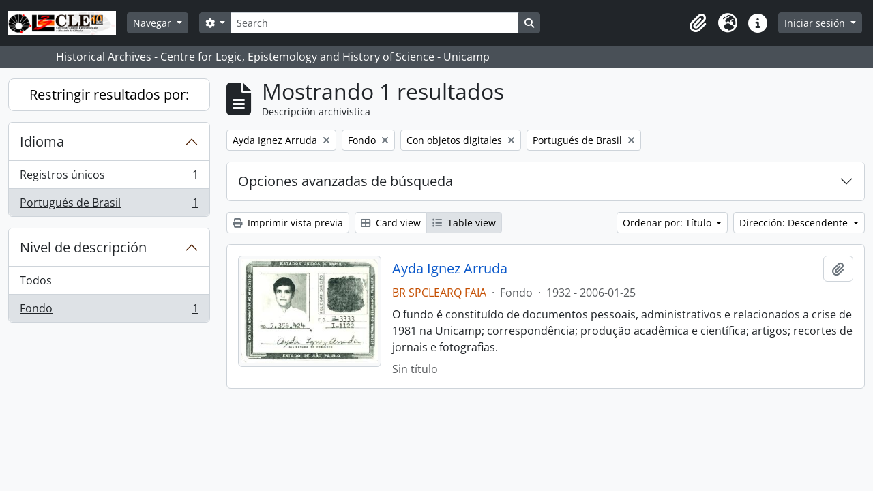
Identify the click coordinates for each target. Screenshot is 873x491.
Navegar (153, 22)
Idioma (42, 141)
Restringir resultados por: (109, 94)
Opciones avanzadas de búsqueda (345, 181)
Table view (464, 222)
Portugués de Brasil (108, 205)
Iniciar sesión (816, 22)
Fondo (108, 311)
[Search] (374, 22)
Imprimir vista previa (288, 222)
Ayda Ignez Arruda (449, 269)
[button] (698, 23)
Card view (391, 222)
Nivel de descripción (83, 247)
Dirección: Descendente (794, 222)
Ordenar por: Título (668, 222)
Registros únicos (108, 177)
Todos (36, 280)
